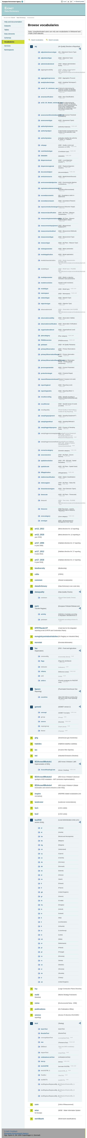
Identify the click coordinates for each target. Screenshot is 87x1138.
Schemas (7, 38)
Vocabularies (9, 42)
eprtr (37, 606)
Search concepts (53, 40)
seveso (38, 1015)
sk (41, 973)
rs (41, 960)
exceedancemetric (47, 195)
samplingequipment (48, 416)
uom (37, 1104)
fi (41, 883)
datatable (44, 155)
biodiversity (40, 568)
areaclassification (47, 97)
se (41, 965)
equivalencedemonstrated (49, 188)
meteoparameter (46, 249)
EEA (13, 1)
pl (41, 948)
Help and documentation (13, 22)
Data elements (9, 34)
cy (41, 853)
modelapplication (47, 254)
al (41, 828)
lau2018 (38, 820)
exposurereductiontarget (49, 207)
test (36, 1023)
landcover (39, 802)
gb (42, 892)
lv (41, 935)
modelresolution (46, 283)
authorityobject (46, 131)
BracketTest (45, 1033)
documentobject (46, 172)
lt (41, 926)
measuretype (45, 243)
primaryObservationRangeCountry (49, 360)
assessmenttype (46, 120)
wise (37, 1110)
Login (64, 1)
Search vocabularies (37, 40)
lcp (36, 989)
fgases (37, 689)
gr (41, 896)
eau (42, 1042)
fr (41, 888)
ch (42, 849)
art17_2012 (39, 551)
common (38, 580)
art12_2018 (39, 535)
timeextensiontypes (47, 489)
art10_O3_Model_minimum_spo (49, 103)
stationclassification (48, 477)
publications (40, 1009)
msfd (37, 995)
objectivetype (45, 303)
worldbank (39, 1119)
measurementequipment (49, 225)
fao (36, 648)
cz (41, 858)
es (41, 879)
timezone (44, 509)
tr (41, 977)
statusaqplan (45, 483)
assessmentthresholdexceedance (49, 115)
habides (38, 744)
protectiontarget (46, 373)
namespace (45, 293)
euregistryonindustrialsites (46, 636)
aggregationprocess (48, 78)
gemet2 (38, 707)
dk (42, 866)
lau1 (36, 808)
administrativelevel (47, 64)
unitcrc (43, 680)
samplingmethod (46, 421)
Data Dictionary (21, 17)
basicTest (44, 1029)
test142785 (44, 1066)
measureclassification (48, 212)
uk (42, 982)
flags (42, 661)
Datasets (7, 26)
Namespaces (9, 50)
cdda (37, 574)
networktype (45, 298)
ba (42, 836)
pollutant (44, 345)
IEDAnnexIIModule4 (43, 785)
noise (37, 1003)
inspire (38, 794)
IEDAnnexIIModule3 (43, 777)
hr (41, 900)
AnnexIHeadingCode (48, 770)
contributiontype (46, 151)
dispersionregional (47, 166)
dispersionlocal (46, 160)
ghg (36, 738)
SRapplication (46, 472)
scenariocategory (47, 450)
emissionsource (46, 176)
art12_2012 (39, 529)
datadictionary (41, 586)
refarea (43, 671)
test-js (43, 1061)
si (41, 969)
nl (41, 943)
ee (41, 871)
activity (43, 614)
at (41, 832)
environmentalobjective (49, 182)
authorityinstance (47, 126)
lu (41, 930)
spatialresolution (46, 460)
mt (42, 939)
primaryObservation (48, 349)
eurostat (38, 642)
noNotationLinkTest (47, 1057)
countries (44, 697)
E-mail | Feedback (10, 1131)
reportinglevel (46, 385)
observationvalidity (47, 318)
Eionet (13, 17)
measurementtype (47, 237)
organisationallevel (47, 330)
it (41, 918)
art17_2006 (39, 543)
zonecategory (45, 516)
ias (36, 750)
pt (41, 952)
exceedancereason (47, 201)
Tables (6, 30)
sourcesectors (46, 455)
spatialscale (45, 466)
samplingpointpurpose (49, 427)
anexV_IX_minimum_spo (49, 88)
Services (7, 46)
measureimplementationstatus (49, 218)
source (43, 721)
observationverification (49, 324)
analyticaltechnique (47, 82)
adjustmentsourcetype (48, 52)
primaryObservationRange (49, 354)
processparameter (47, 367)
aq (36, 46)
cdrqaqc (44, 145)
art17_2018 (39, 560)
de (42, 862)
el (41, 875)
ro (41, 956)
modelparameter (46, 277)
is (41, 913)
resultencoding (46, 397)
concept (43, 712)
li (41, 922)
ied (36, 756)
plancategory (45, 335)
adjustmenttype (46, 58)
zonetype (44, 521)
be (42, 841)
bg (42, 845)
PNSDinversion (46, 340)
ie (41, 909)
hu (42, 905)
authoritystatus (46, 138)
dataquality (39, 592)
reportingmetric (46, 391)
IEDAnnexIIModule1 (43, 762)
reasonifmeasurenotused (49, 379)
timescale (44, 494)
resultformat (45, 404)
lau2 (36, 814)
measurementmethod (48, 231)
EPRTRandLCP (41, 628)
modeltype (44, 289)
